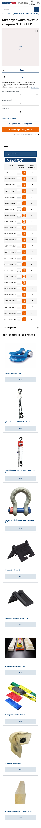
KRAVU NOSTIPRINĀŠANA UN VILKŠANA (26, 14)
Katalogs (10, 14)
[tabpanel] (20, 234)
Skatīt (20, 380)
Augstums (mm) (7, 100)
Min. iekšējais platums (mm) (10, 91)
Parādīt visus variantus (10, 118)
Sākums (4, 14)
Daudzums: (20, 111)
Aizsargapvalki (6, 16)
